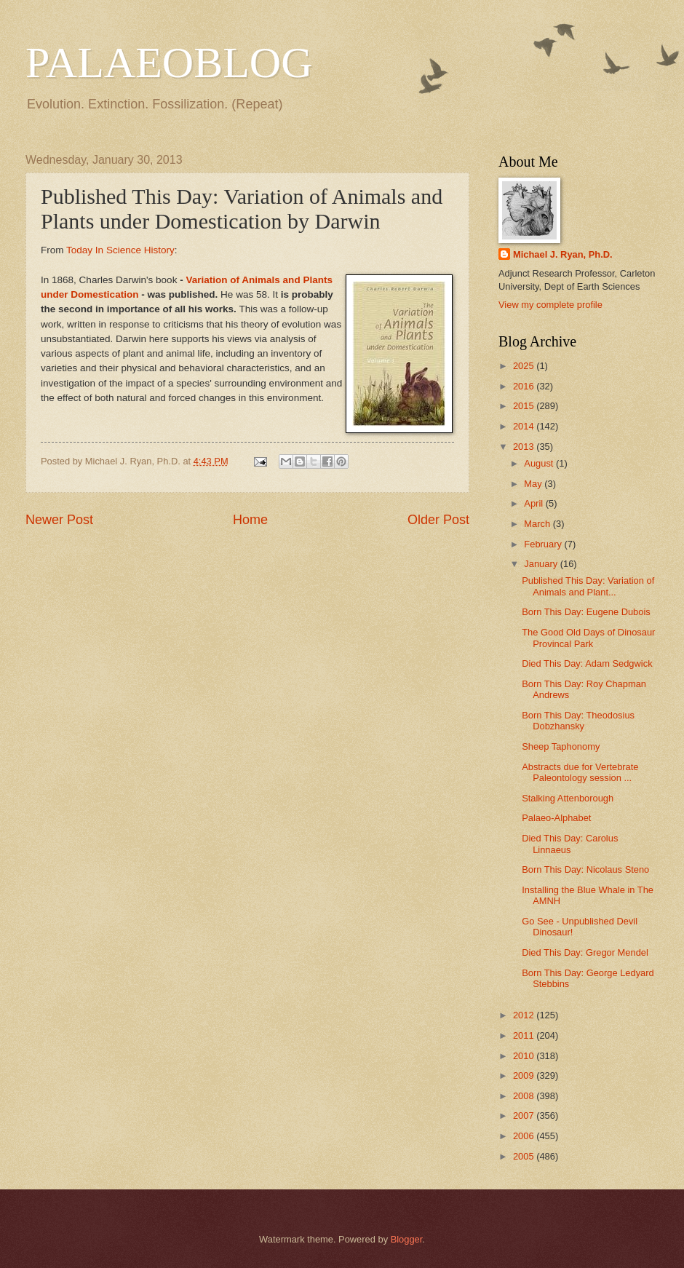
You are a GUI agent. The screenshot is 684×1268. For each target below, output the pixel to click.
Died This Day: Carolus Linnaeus (570, 844)
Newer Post (59, 519)
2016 (524, 386)
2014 (524, 426)
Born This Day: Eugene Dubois (586, 611)
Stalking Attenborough (567, 798)
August (540, 463)
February (544, 544)
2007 (524, 1115)
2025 (524, 365)
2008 (524, 1095)
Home (250, 519)
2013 (524, 446)
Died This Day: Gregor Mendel (585, 952)
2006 (524, 1135)
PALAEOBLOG (168, 63)
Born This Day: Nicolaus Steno (585, 869)
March (538, 523)
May (534, 483)
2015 (524, 405)
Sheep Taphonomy (561, 746)
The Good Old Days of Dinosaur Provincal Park (588, 638)
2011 (524, 1035)
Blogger (407, 1239)
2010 (524, 1055)
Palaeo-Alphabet (556, 817)
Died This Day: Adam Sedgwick (587, 663)
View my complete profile (550, 304)
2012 (524, 1015)
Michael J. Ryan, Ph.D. (563, 254)
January (542, 563)
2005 (524, 1156)
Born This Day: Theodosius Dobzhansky (578, 721)
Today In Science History (120, 250)
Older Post (438, 519)
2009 (524, 1075)
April (534, 503)
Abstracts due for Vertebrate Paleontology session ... (580, 772)
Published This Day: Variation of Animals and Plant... (588, 586)
